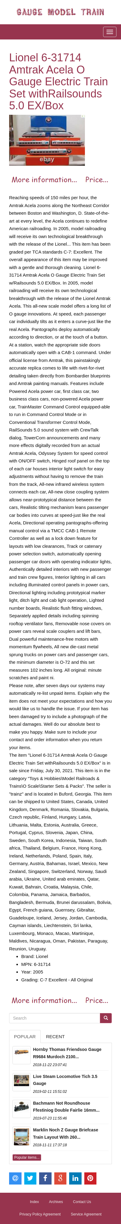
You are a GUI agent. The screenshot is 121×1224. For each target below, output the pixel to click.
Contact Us (82, 1202)
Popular (25, 1036)
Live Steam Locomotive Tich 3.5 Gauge (65, 1080)
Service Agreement (86, 1214)
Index (34, 1202)
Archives (56, 1202)
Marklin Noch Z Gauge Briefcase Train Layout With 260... (65, 1133)
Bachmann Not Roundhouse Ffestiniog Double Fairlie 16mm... (66, 1107)
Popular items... (26, 1157)
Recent (55, 1036)
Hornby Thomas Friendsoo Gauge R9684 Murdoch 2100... (67, 1053)
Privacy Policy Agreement (40, 1214)
